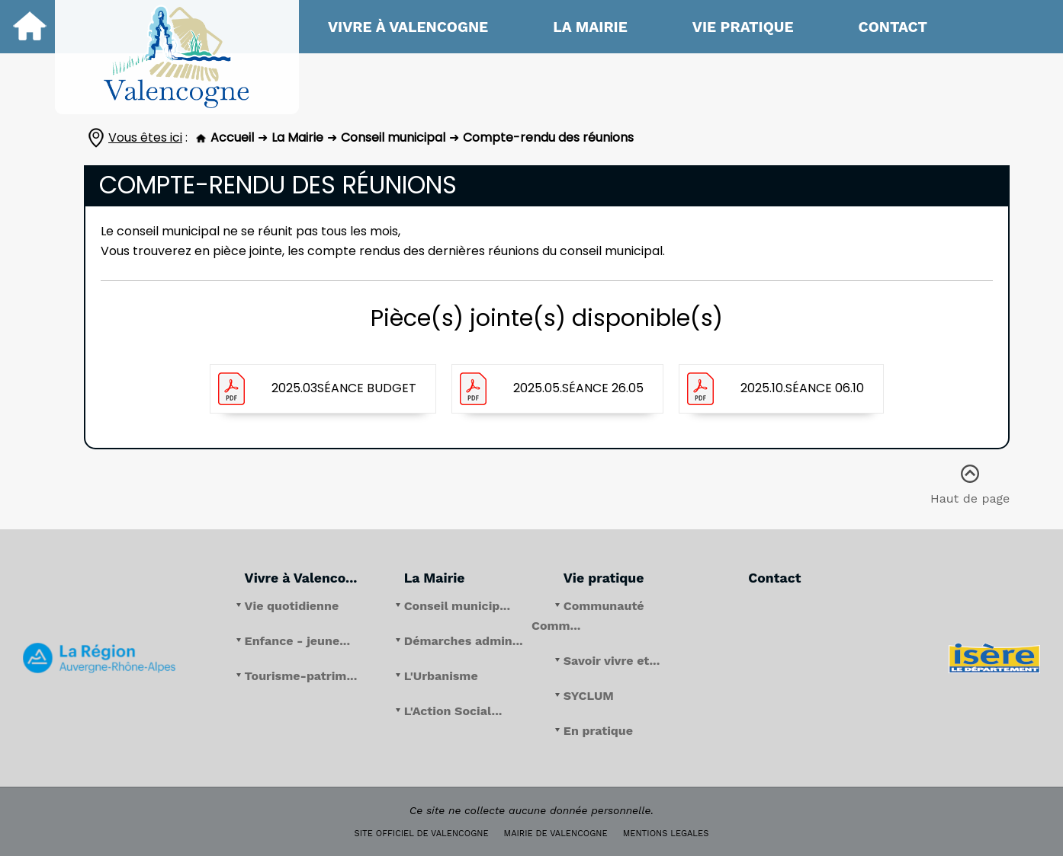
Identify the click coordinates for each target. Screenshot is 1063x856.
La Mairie (590, 27)
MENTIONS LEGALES (666, 833)
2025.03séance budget (343, 388)
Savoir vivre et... (612, 660)
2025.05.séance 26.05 (578, 388)
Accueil (224, 137)
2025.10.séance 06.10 (802, 388)
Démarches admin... (463, 641)
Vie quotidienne (292, 606)
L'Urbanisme (441, 676)
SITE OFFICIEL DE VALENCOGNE (422, 833)
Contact (893, 27)
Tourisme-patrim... (301, 676)
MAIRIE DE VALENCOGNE (556, 833)
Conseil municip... (457, 606)
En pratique (598, 730)
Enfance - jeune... (297, 641)
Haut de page (970, 474)
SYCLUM (589, 695)
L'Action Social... (453, 711)
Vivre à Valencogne (408, 27)
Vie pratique (743, 27)
